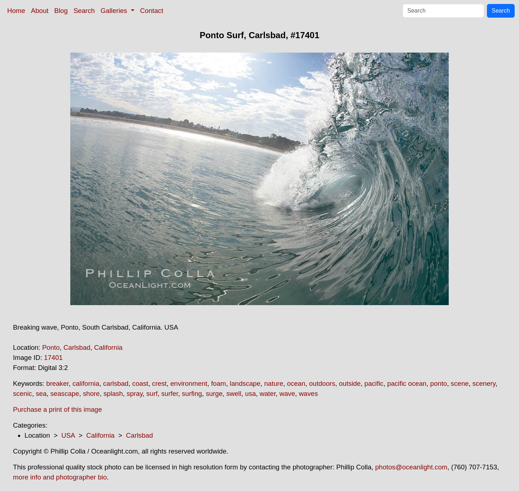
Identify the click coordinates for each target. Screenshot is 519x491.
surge (214, 393)
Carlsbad (76, 347)
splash (113, 393)
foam (218, 383)
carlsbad (116, 383)
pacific (373, 383)
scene (460, 383)
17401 (53, 357)
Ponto (51, 347)
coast (140, 383)
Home (16, 10)
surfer (169, 393)
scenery (484, 383)
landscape (245, 383)
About (40, 10)
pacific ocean (406, 383)
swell (233, 393)
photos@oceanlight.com (411, 467)
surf (152, 393)
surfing (192, 393)
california (85, 383)
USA (68, 435)
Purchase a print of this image (57, 409)
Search (84, 10)
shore (91, 393)
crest (159, 383)
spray (134, 393)
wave (287, 393)
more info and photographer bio (60, 477)
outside (349, 383)
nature (273, 383)
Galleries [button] (115, 10)
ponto (438, 383)
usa (250, 393)
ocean (296, 383)
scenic (22, 393)
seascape (64, 393)
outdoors (322, 383)
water (268, 393)
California (108, 347)
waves (308, 393)
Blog (61, 10)
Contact (151, 10)
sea (41, 393)
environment (189, 383)
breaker (57, 383)
